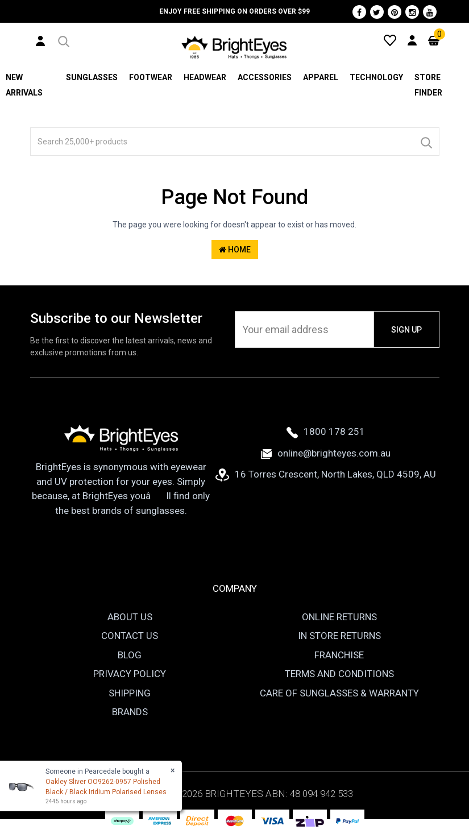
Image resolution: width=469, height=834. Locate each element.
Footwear (150, 77)
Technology (376, 77)
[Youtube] (430, 12)
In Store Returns (339, 635)
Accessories (265, 77)
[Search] (425, 141)
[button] (62, 39)
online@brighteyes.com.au (326, 453)
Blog (130, 655)
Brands (130, 711)
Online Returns (339, 617)
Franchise (339, 655)
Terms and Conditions (339, 673)
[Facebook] (359, 12)
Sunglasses (92, 77)
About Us (129, 617)
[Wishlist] (390, 39)
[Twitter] (377, 12)
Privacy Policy (129, 673)
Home (235, 249)
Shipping (130, 693)
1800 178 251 (326, 431)
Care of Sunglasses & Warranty (339, 693)
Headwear (205, 77)
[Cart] (433, 39)
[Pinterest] (394, 12)
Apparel (320, 77)
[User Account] (40, 40)
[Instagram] (412, 12)
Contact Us (129, 635)
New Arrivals (24, 85)
